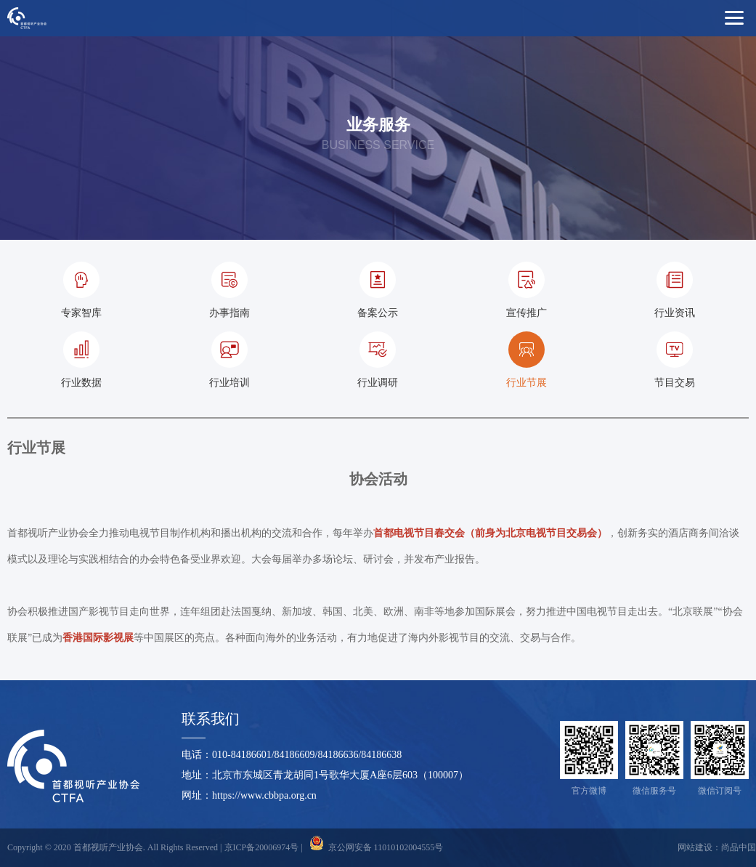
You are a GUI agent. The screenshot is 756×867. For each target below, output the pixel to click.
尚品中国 (738, 847)
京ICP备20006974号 (261, 847)
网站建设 (695, 847)
